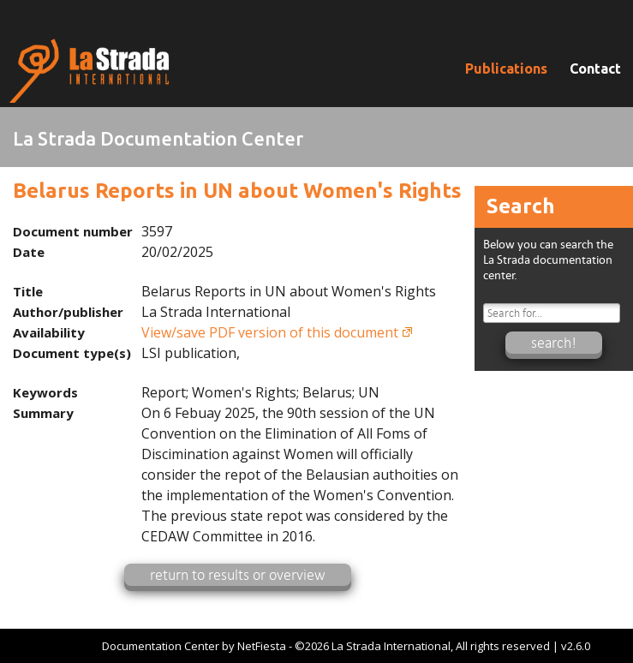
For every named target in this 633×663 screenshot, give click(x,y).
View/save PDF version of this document (269, 332)
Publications (506, 68)
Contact (595, 68)
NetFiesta (261, 646)
